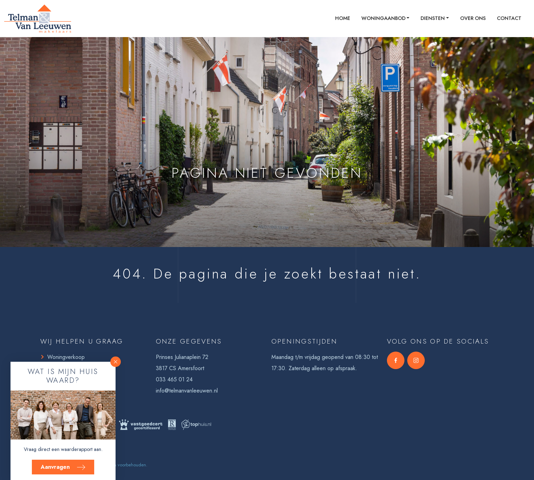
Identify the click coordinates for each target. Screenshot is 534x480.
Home (342, 18)
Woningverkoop (66, 357)
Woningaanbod (383, 18)
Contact (509, 18)
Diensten (433, 18)
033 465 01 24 (174, 379)
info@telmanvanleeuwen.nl (187, 391)
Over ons (473, 18)
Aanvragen (63, 467)
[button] (115, 362)
